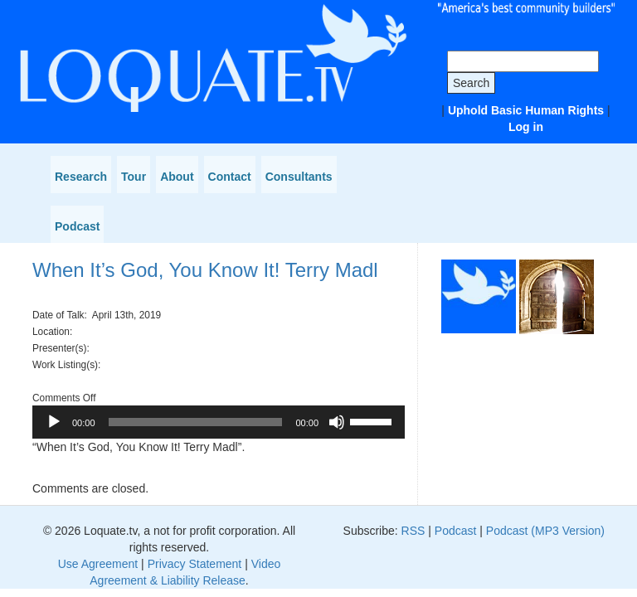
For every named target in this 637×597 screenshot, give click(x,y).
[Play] (54, 422)
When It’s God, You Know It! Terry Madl (205, 270)
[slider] (196, 422)
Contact (229, 176)
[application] (218, 422)
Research (81, 176)
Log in (525, 126)
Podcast (77, 226)
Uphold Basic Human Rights (526, 110)
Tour (133, 176)
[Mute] (336, 422)
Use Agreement (98, 563)
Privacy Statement (195, 563)
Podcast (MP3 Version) (545, 530)
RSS (413, 530)
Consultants (299, 176)
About (176, 176)
